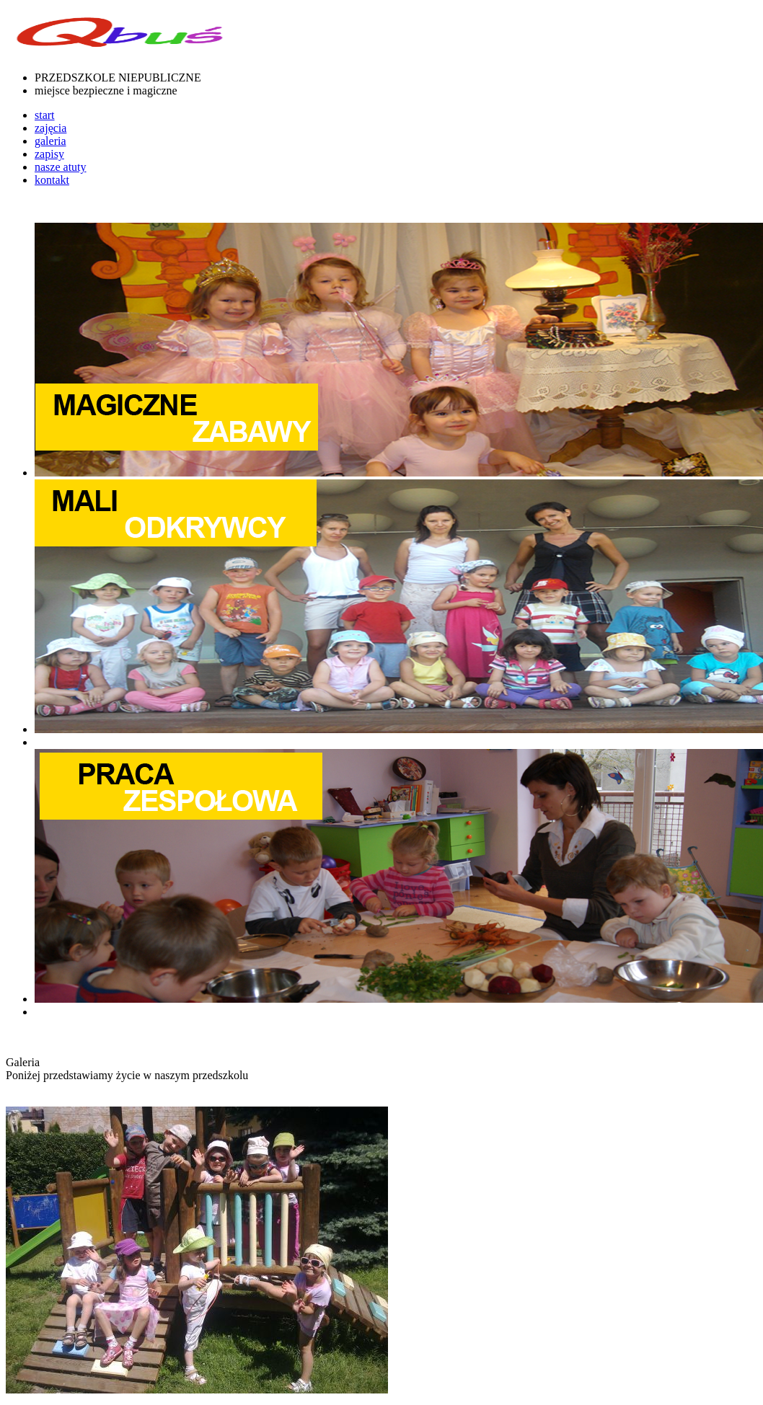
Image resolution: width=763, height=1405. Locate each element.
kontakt (52, 180)
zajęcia (50, 128)
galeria (50, 141)
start (45, 115)
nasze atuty (61, 167)
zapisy (49, 154)
